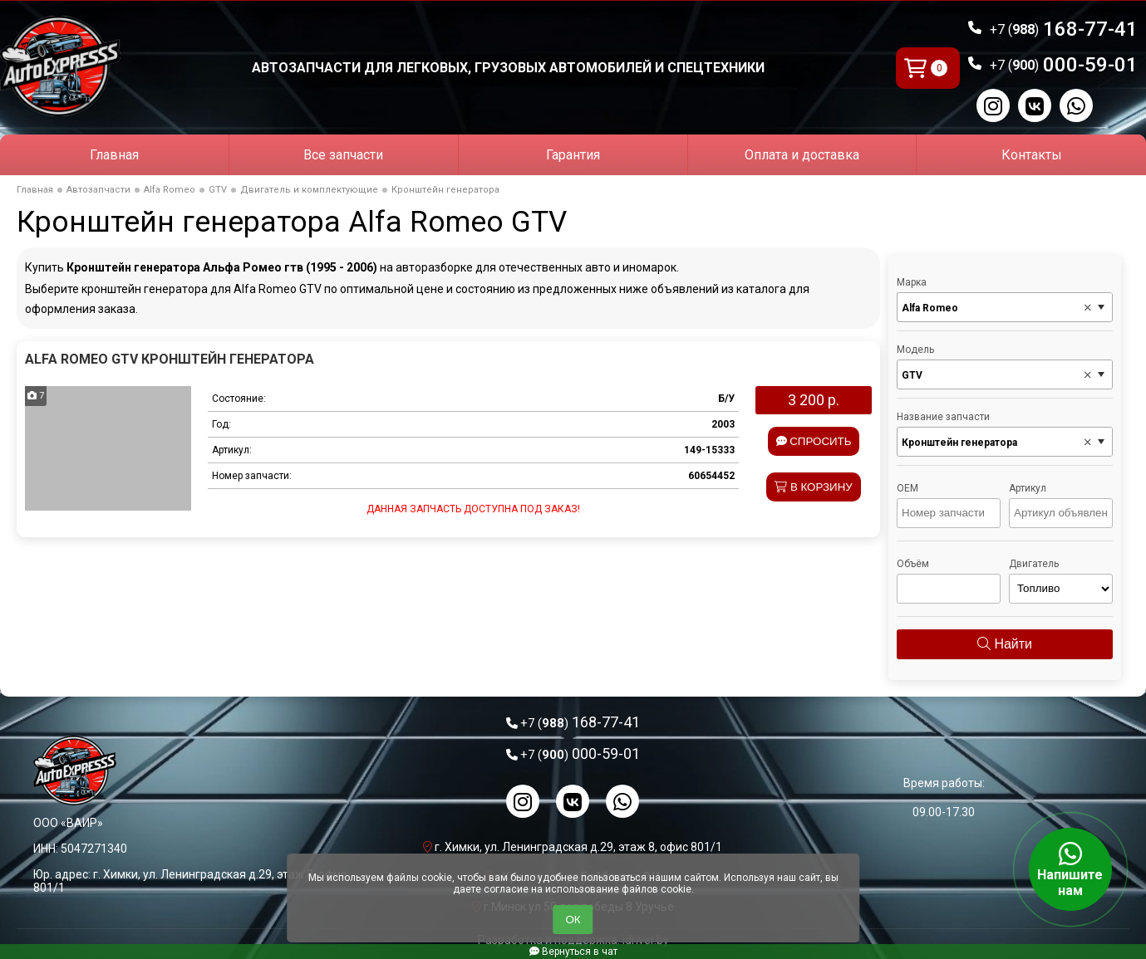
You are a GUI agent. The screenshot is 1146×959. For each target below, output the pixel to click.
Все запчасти (343, 155)
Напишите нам (1070, 869)
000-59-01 (1064, 64)
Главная (114, 155)
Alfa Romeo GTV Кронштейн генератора (169, 359)
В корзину (814, 487)
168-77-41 (1064, 29)
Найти (1004, 644)
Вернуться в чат (573, 951)
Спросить (814, 441)
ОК (572, 919)
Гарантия (573, 155)
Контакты (1031, 155)
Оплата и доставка (802, 155)
